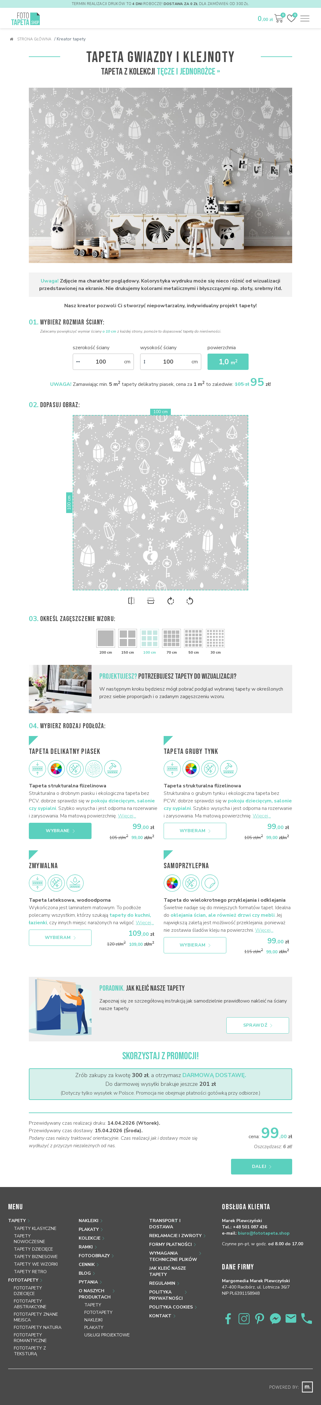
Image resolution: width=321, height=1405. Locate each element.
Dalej (261, 1166)
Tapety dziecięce (33, 1249)
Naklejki (88, 1221)
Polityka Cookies (171, 1307)
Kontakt (160, 1316)
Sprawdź (257, 1025)
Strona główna (30, 39)
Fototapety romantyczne (30, 1338)
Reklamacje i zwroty (175, 1236)
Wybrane (60, 831)
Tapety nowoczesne (29, 1239)
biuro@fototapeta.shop (264, 1233)
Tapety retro (30, 1272)
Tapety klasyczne (35, 1228)
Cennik (87, 1265)
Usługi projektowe (107, 1335)
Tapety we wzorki (36, 1264)
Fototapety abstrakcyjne (30, 1304)
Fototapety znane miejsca (36, 1317)
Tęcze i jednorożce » (188, 71)
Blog (85, 1273)
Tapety (17, 1221)
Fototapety (23, 1280)
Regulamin (162, 1283)
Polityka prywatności (166, 1295)
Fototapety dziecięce (28, 1291)
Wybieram (195, 831)
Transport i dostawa (165, 1224)
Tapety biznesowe (36, 1257)
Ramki (86, 1247)
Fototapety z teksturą (30, 1351)
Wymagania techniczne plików (173, 1256)
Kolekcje (89, 1238)
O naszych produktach (95, 1294)
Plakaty (89, 1229)
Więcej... (127, 815)
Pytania (88, 1282)
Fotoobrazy (94, 1256)
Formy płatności (170, 1244)
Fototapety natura (37, 1327)
